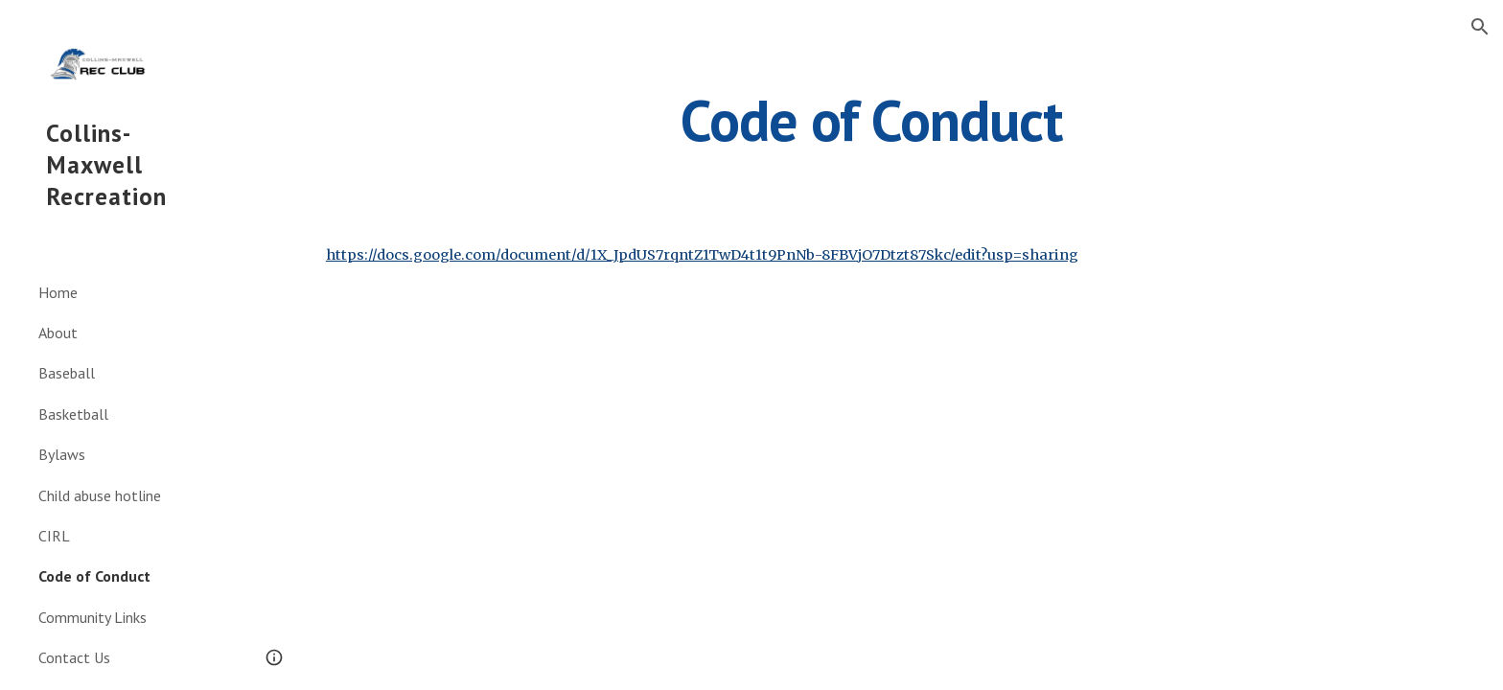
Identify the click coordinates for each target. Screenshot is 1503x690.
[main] (871, 119)
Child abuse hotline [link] (99, 495)
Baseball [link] (66, 372)
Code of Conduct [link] (94, 576)
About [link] (58, 332)
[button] (1480, 27)
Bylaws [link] (61, 454)
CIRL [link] (54, 535)
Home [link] (58, 292)
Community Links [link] (92, 617)
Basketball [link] (73, 414)
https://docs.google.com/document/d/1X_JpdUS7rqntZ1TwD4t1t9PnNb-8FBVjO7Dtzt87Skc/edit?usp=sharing (702, 255)
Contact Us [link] (74, 657)
